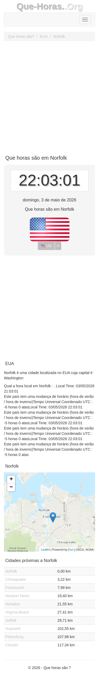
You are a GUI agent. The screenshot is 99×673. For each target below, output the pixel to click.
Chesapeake (15, 579)
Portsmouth (14, 588)
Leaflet (45, 549)
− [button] (11, 487)
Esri (70, 549)
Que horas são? (21, 36)
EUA (44, 36)
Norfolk (59, 36)
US (46, 246)
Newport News (17, 596)
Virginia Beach (17, 612)
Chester (11, 645)
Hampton (12, 604)
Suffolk (11, 620)
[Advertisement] (49, 96)
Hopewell (13, 628)
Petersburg (14, 637)
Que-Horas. (40, 6)
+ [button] (11, 479)
